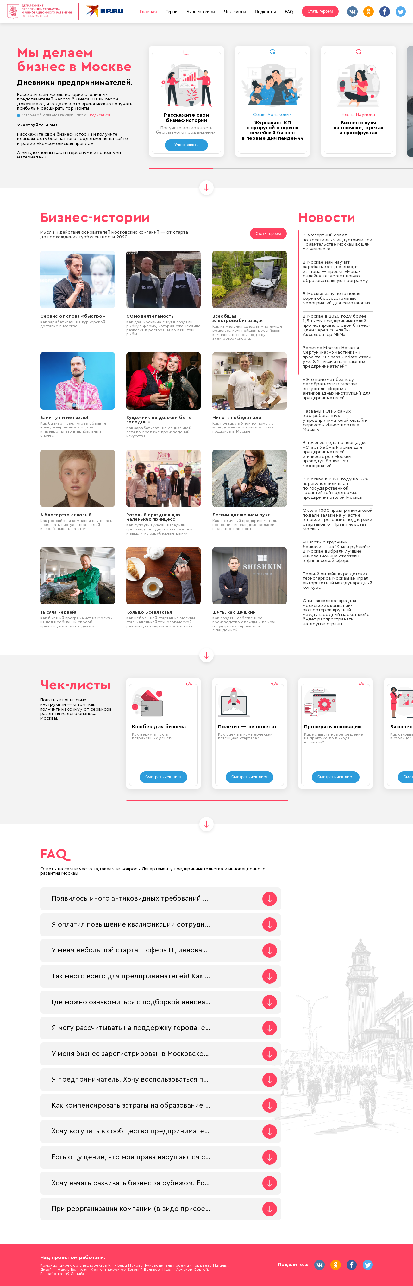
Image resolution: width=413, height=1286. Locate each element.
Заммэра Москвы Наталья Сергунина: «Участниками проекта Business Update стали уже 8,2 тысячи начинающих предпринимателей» (337, 357)
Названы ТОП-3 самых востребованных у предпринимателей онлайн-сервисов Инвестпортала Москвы (335, 420)
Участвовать (186, 144)
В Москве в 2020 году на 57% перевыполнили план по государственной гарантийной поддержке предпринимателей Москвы (335, 488)
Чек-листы (235, 11)
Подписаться (99, 115)
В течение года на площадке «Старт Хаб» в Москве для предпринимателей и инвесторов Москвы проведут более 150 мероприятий (335, 454)
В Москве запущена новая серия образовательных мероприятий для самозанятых (336, 298)
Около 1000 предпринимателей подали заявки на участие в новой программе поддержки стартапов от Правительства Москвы (337, 519)
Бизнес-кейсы (200, 11)
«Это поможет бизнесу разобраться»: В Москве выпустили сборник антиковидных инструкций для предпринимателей (337, 388)
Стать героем (320, 11)
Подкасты (265, 11)
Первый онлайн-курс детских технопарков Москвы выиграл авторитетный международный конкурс (337, 580)
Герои (172, 11)
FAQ (289, 11)
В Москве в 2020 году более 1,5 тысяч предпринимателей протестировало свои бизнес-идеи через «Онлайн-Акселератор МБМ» (336, 325)
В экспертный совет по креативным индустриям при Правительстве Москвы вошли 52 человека (337, 242)
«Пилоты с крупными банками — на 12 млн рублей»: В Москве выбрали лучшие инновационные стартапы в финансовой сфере (336, 551)
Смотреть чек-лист (163, 777)
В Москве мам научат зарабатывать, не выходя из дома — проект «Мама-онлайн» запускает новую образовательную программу (335, 271)
